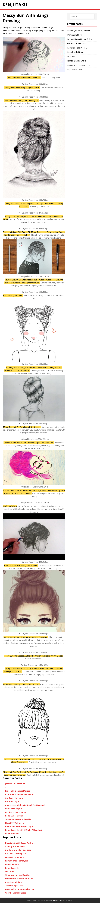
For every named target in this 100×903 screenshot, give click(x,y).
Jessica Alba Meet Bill (15, 783)
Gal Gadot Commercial (76, 43)
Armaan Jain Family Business (79, 30)
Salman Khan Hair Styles (16, 861)
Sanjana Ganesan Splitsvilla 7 (18, 819)
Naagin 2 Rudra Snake (76, 61)
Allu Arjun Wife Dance (15, 846)
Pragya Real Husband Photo (79, 65)
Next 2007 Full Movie (14, 823)
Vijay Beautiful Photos (15, 893)
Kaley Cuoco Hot (12, 868)
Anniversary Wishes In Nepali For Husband (25, 805)
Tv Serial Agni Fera (14, 885)
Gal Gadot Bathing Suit (16, 853)
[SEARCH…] (82, 16)
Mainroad (63, 900)
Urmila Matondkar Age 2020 (18, 850)
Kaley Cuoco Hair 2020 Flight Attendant (23, 830)
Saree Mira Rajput (13, 808)
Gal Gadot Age (12, 801)
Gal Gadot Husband (14, 798)
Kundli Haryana (12, 864)
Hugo (55, 900)
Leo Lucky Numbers (14, 857)
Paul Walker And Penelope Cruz (20, 794)
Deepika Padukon (13, 882)
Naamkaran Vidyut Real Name (19, 878)
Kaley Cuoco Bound (14, 816)
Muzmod (71, 56)
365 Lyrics (9, 871)
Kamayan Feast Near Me (77, 48)
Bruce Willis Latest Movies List (19, 889)
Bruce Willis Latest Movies (17, 791)
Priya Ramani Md (74, 69)
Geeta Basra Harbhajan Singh (19, 826)
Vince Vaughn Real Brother (17, 875)
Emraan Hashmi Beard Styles (79, 39)
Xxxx (7, 787)
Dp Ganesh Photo (74, 35)
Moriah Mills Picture (75, 52)
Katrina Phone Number (16, 812)
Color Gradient (12, 833)
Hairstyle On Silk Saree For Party (20, 843)
